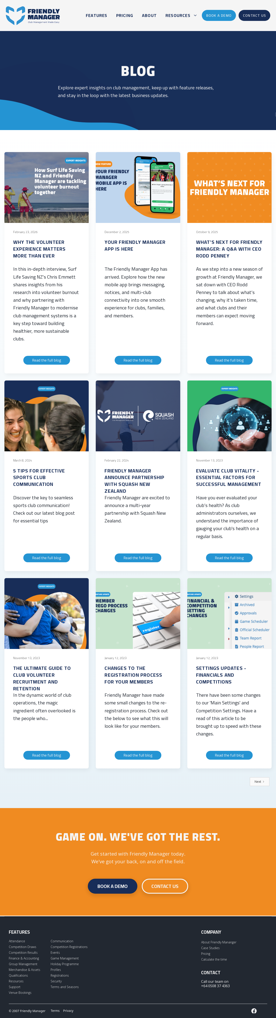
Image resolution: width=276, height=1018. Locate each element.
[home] (33, 15)
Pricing (124, 15)
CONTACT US (164, 886)
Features (96, 15)
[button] (180, 15)
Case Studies (210, 948)
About (149, 15)
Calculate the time (214, 959)
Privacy (68, 1011)
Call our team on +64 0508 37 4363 (215, 983)
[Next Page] (259, 781)
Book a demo (113, 886)
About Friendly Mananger (218, 942)
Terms (55, 1011)
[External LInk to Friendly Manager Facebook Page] (254, 1011)
